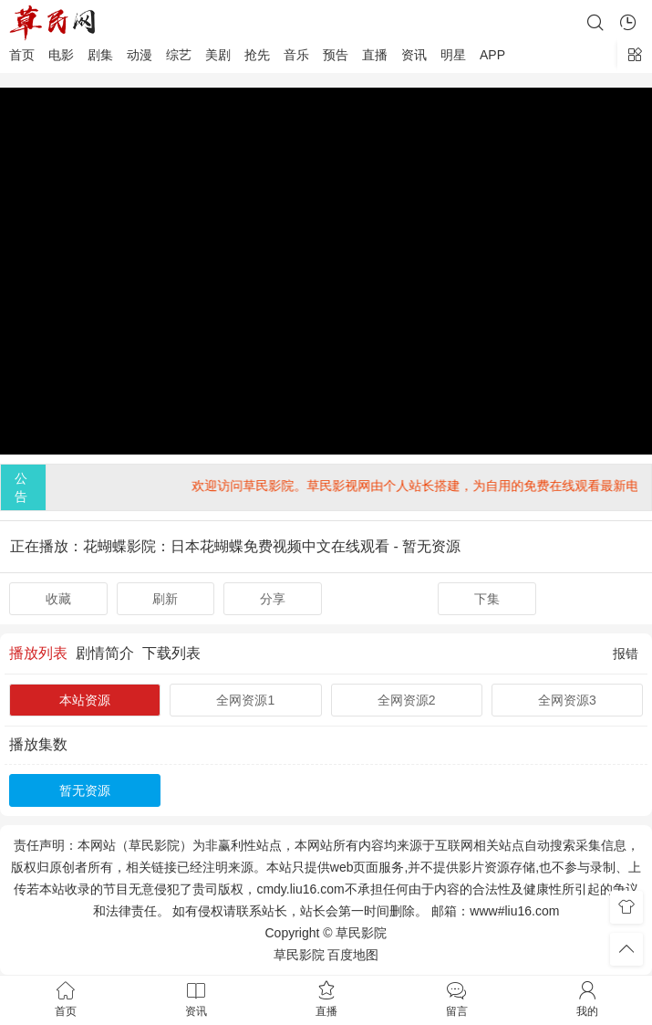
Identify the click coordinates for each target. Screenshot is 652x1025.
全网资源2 (407, 700)
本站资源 (84, 700)
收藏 (58, 598)
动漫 (139, 54)
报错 (625, 653)
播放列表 (38, 653)
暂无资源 (84, 790)
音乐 (296, 54)
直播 (375, 54)
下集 (487, 598)
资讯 (414, 54)
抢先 (257, 54)
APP (492, 54)
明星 (453, 54)
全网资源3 (567, 700)
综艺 (178, 54)
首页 (22, 54)
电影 (61, 54)
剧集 (100, 54)
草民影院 (299, 954)
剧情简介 (105, 653)
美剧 (218, 54)
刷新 (165, 598)
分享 (272, 598)
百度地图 (352, 954)
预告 (335, 54)
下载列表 (171, 653)
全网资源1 (245, 700)
